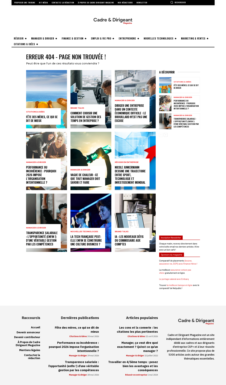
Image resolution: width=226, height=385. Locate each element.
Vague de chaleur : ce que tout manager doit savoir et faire (85, 179)
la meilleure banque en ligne (179, 285)
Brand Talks (77, 108)
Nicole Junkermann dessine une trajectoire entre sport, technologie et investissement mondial (130, 175)
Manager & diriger (36, 162)
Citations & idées (35, 112)
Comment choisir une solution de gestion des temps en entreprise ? (85, 117)
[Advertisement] (179, 185)
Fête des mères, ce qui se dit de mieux (42, 119)
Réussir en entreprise (126, 162)
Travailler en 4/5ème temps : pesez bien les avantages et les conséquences (133, 366)
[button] (178, 2)
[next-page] (165, 135)
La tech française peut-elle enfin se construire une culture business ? (86, 240)
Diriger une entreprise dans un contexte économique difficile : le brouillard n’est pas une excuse (131, 113)
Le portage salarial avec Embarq (174, 279)
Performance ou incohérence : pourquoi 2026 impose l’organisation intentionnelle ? (41, 175)
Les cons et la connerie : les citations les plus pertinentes (137, 329)
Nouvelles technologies (84, 231)
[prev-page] (161, 135)
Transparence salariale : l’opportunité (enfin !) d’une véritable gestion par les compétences (42, 238)
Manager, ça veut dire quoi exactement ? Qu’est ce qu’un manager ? (137, 347)
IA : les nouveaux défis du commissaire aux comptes (129, 240)
